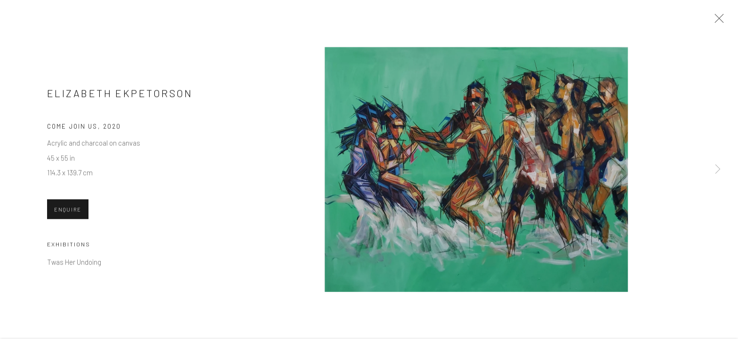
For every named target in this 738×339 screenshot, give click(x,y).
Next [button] (718, 169)
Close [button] (717, 21)
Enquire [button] (67, 211)
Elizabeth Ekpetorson (120, 94)
